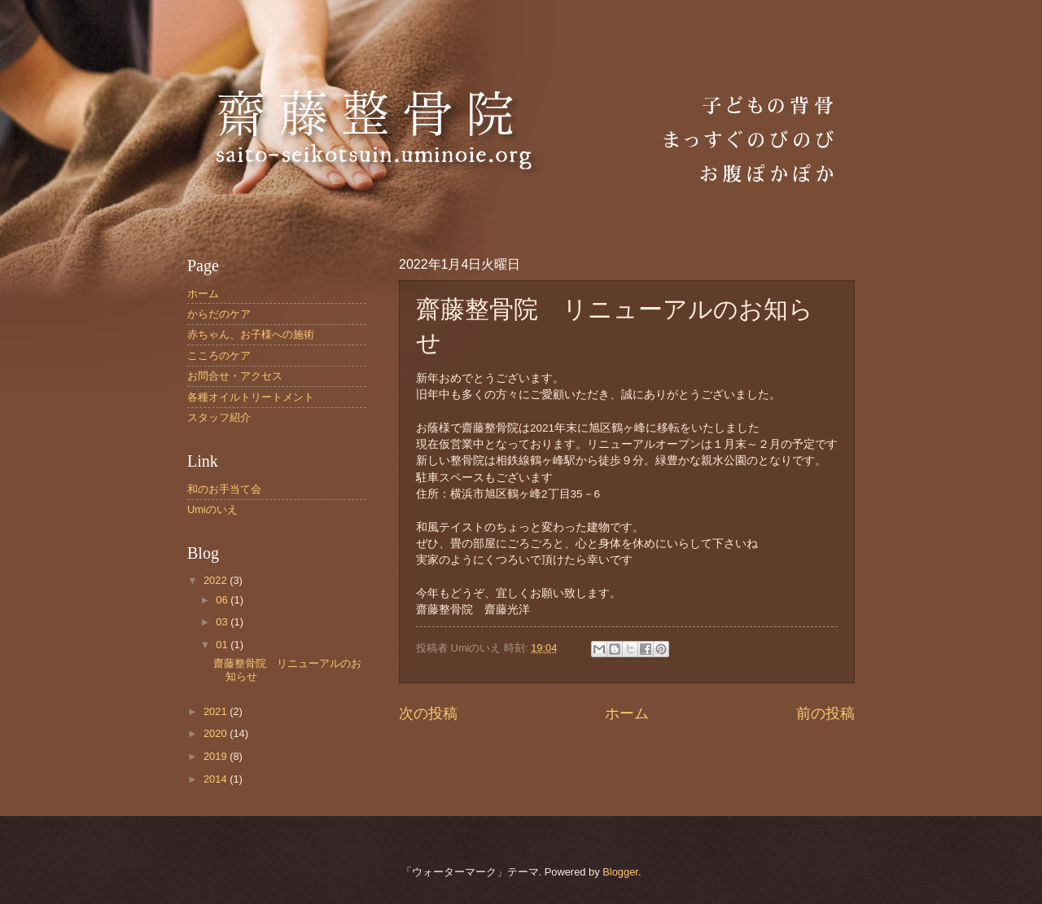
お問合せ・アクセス (234, 376)
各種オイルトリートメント (250, 397)
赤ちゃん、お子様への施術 (250, 334)
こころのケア (219, 355)
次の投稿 (428, 713)
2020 (217, 733)
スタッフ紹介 (219, 417)
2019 (217, 756)
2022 (217, 580)
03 (223, 622)
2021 (217, 711)
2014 (217, 779)
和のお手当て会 (224, 489)
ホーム (627, 713)
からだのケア (219, 314)
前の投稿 (825, 713)
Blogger (620, 872)
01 (223, 645)
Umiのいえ (212, 509)
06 (223, 600)
